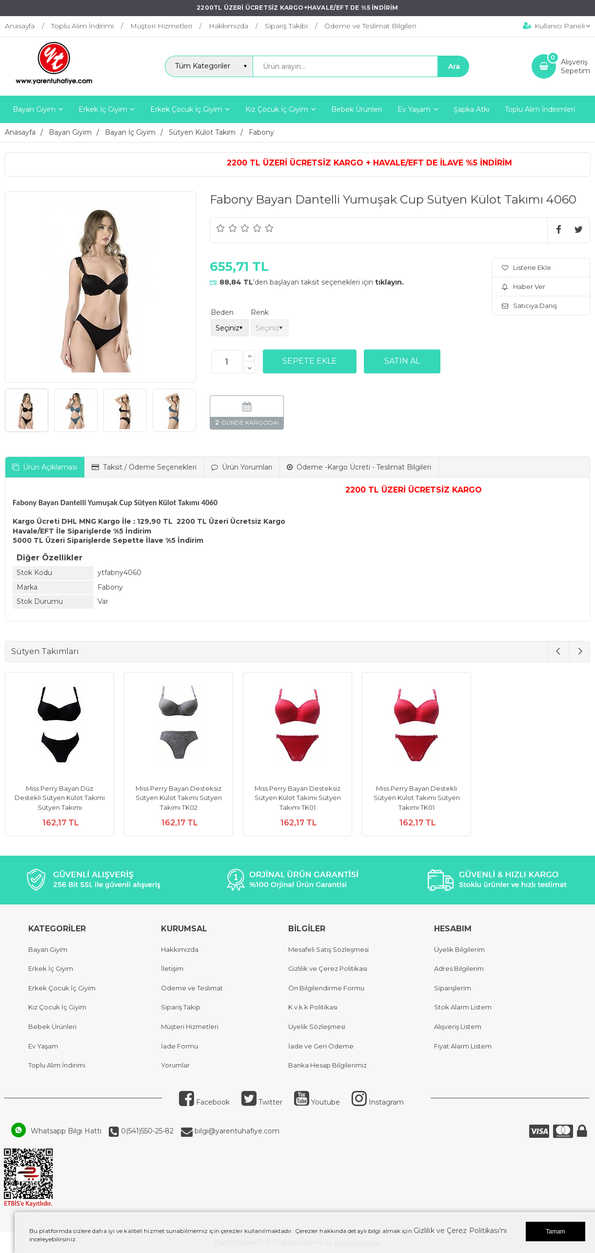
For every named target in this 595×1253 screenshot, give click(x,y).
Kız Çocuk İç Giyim (57, 1007)
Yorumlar (175, 1065)
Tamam (555, 1231)
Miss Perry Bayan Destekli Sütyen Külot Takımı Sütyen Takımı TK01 (417, 797)
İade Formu (179, 1046)
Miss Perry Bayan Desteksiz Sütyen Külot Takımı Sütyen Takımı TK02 (179, 797)
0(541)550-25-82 (146, 1131)
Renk (260, 312)
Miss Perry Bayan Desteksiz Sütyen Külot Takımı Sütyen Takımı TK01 (298, 797)
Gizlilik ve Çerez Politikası (327, 968)
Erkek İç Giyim (50, 968)
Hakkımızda (179, 949)
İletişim (172, 968)
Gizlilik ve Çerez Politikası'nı (460, 1230)
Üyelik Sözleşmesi (316, 1026)
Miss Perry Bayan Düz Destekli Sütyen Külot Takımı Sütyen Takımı (60, 797)
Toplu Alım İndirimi (56, 1065)
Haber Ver (523, 286)
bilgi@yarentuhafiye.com (236, 1131)
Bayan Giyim (47, 949)
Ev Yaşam (43, 1046)
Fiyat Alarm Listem (463, 1046)
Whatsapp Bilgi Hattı (66, 1131)
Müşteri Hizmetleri (189, 1026)
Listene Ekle (526, 267)
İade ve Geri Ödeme (321, 1046)
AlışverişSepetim (575, 66)
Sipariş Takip (180, 1007)
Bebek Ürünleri (52, 1026)
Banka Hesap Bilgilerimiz (327, 1065)
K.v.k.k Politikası (312, 1007)
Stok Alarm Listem (463, 1007)
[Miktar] (226, 361)
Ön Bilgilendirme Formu (326, 988)
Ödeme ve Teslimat (192, 988)
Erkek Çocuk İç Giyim (62, 988)
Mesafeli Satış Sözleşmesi (328, 949)
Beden (222, 312)
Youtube (317, 1102)
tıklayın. (389, 282)
